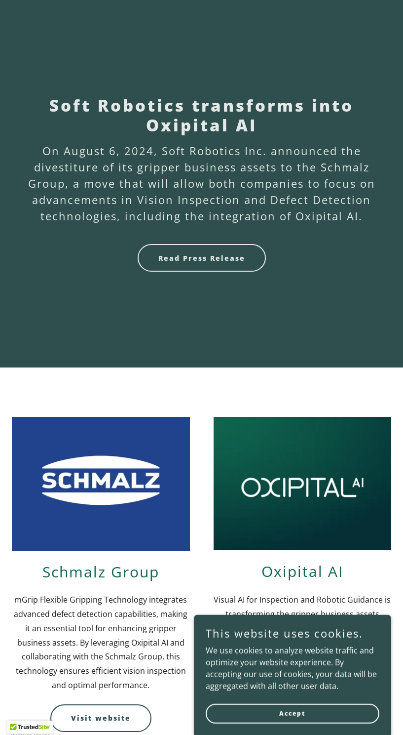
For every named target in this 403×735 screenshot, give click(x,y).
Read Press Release (201, 258)
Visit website (101, 718)
